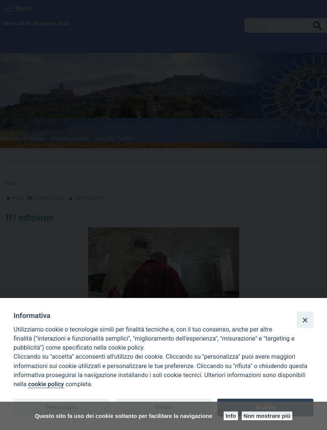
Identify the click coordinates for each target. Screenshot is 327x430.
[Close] (305, 320)
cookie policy (46, 384)
